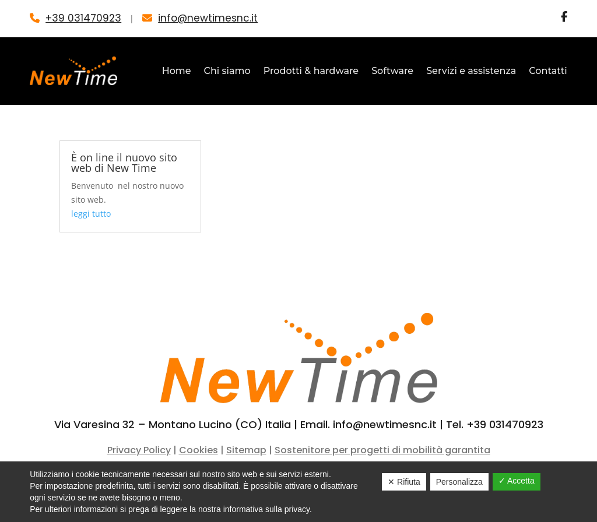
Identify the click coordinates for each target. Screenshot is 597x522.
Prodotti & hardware (311, 70)
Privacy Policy (139, 450)
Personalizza (459, 481)
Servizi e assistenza (471, 70)
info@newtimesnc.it (208, 18)
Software (392, 70)
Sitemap (246, 450)
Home (176, 70)
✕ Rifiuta (404, 481)
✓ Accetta (516, 480)
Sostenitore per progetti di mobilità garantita (382, 450)
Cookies (198, 450)
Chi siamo (227, 70)
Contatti (548, 70)
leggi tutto (91, 213)
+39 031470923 (83, 18)
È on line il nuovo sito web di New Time (124, 162)
